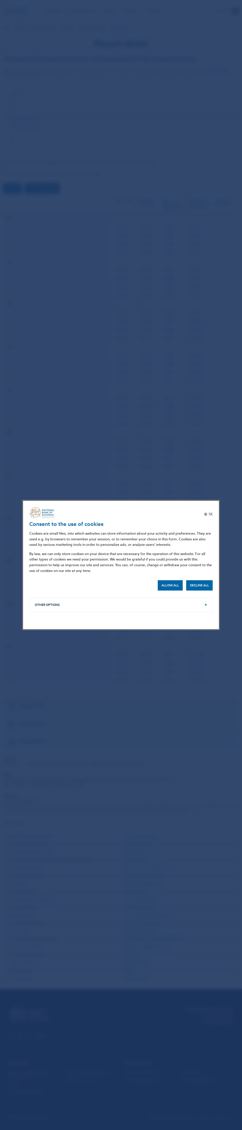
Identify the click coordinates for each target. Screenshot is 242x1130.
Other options (47, 605)
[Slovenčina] (208, 514)
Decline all (199, 585)
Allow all (170, 585)
